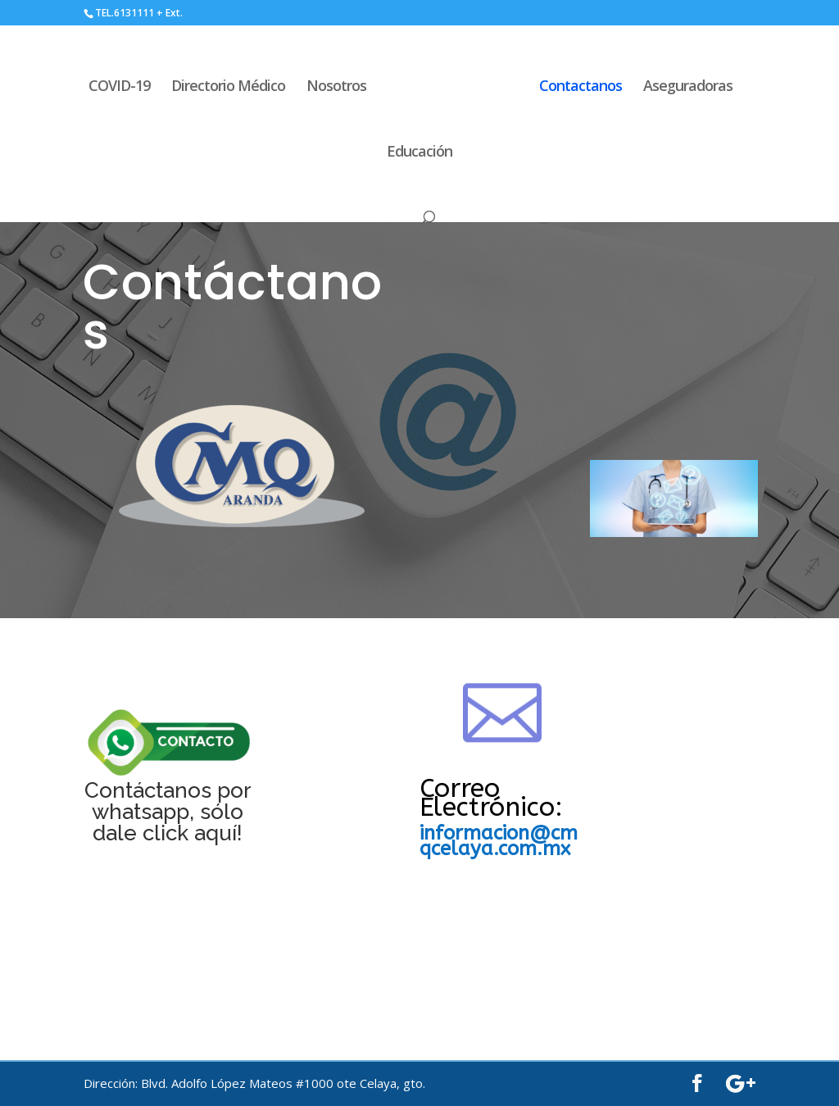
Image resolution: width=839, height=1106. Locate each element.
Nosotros (339, 87)
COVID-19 (121, 87)
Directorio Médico (231, 87)
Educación (419, 153)
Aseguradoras (685, 87)
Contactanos (578, 87)
